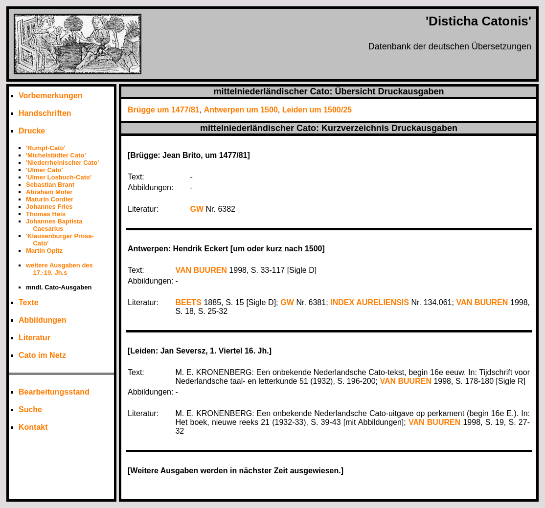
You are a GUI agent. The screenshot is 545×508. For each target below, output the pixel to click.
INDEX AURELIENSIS (369, 302)
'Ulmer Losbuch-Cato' (58, 177)
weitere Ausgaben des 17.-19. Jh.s (59, 269)
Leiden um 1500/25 (317, 110)
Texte (29, 302)
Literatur (34, 337)
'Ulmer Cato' (44, 170)
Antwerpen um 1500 (241, 110)
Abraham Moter (49, 192)
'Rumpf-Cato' (46, 148)
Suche (30, 409)
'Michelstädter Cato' (56, 155)
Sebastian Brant (50, 184)
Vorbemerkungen (50, 95)
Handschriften (45, 113)
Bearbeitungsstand (54, 392)
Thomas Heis (46, 214)
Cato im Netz (42, 355)
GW (197, 209)
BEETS (188, 302)
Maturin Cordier (49, 199)
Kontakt (33, 427)
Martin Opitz (44, 250)
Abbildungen (43, 320)
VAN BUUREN (201, 270)
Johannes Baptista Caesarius (54, 225)
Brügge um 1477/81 (164, 110)
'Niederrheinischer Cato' (62, 162)
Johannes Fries (49, 206)
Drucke (32, 131)
